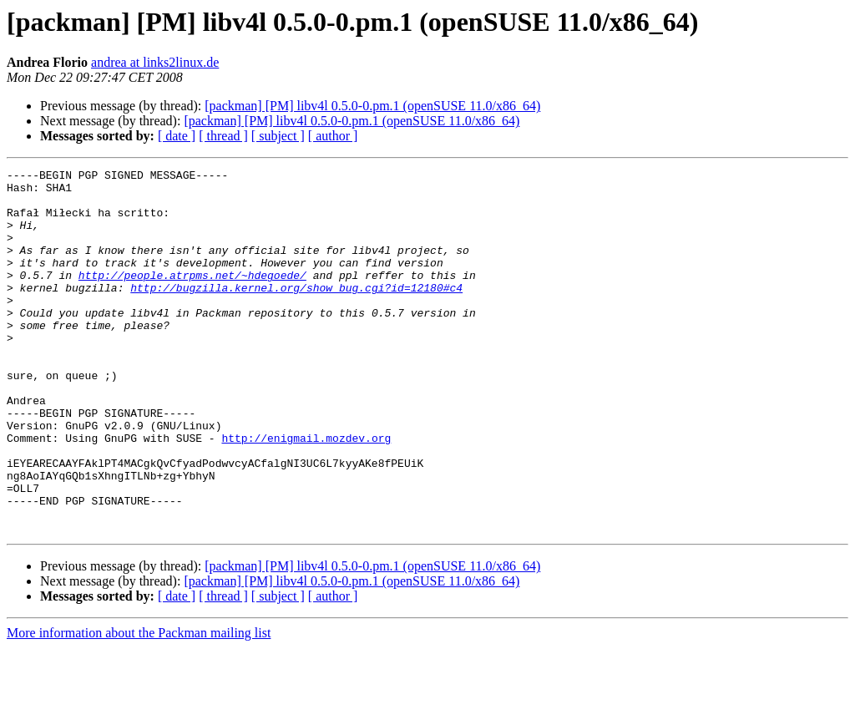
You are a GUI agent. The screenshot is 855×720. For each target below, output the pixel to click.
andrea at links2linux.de (155, 62)
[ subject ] (278, 136)
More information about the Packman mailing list (139, 705)
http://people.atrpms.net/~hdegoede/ (192, 297)
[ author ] (333, 136)
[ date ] (176, 136)
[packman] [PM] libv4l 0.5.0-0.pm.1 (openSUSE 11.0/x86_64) (372, 106)
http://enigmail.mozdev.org (306, 492)
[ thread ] (223, 136)
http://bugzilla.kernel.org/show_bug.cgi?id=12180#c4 (296, 312)
